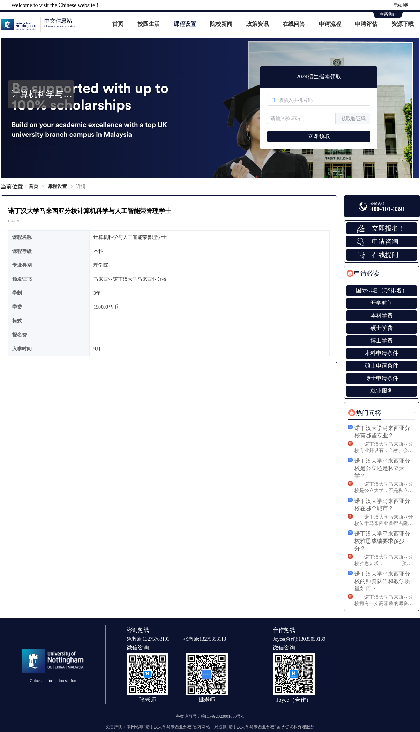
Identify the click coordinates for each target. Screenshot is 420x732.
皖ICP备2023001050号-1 (223, 716)
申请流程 (330, 24)
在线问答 (294, 24)
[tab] (362, 273)
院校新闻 (221, 24)
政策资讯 (257, 24)
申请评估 (366, 24)
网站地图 (401, 5)
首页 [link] (33, 186)
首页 (117, 24)
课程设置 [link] (57, 186)
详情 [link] (81, 186)
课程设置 (185, 24)
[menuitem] (117, 24)
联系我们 (388, 14)
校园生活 (148, 24)
